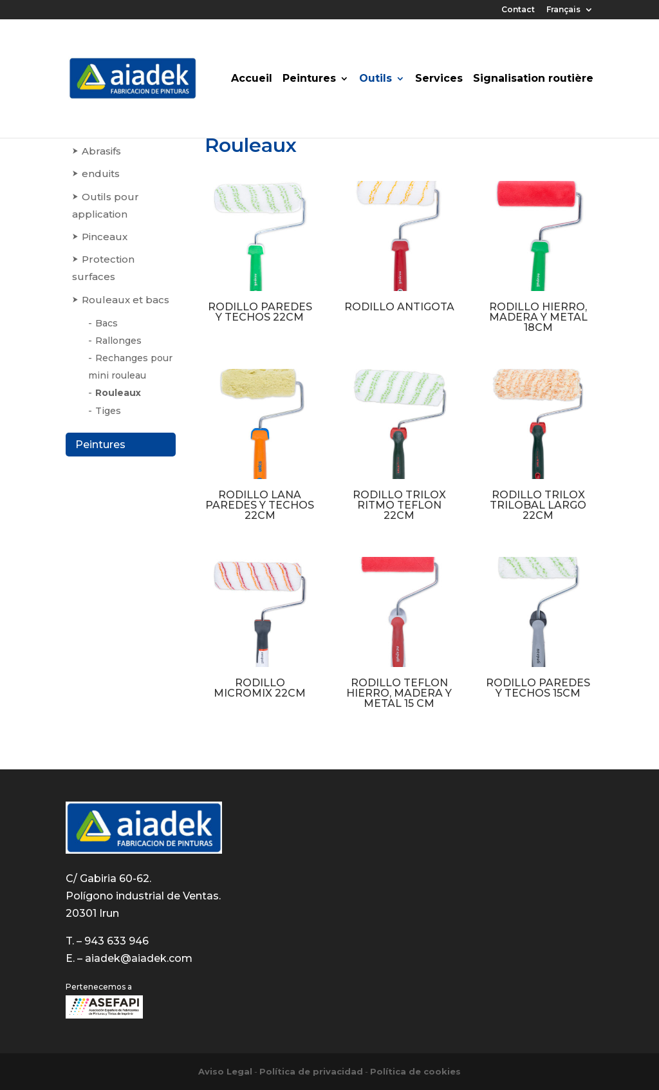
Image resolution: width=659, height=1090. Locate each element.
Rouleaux (118, 393)
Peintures (309, 79)
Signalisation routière (533, 79)
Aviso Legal (225, 1071)
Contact (518, 10)
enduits (101, 173)
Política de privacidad (311, 1071)
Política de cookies (415, 1071)
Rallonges (118, 340)
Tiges (108, 411)
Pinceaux (104, 236)
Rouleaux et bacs (125, 300)
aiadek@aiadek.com (138, 958)
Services (439, 79)
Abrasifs (101, 151)
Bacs (106, 323)
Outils (375, 79)
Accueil (251, 79)
